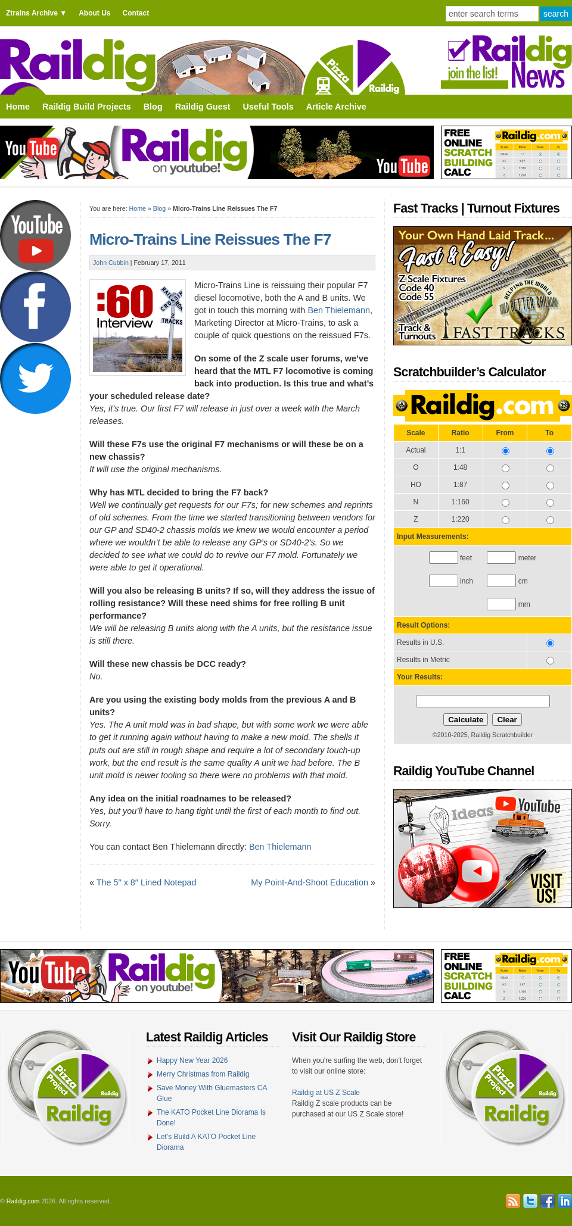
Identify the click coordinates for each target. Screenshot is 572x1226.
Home (18, 106)
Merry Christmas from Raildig (203, 1074)
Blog (153, 106)
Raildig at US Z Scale (326, 1092)
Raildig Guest (203, 106)
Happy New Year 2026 (192, 1060)
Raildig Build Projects (86, 106)
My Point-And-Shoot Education (309, 882)
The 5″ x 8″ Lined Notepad (147, 882)
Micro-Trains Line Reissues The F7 (210, 239)
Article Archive (336, 106)
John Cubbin (111, 262)
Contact (135, 13)
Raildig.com (23, 1201)
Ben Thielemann (338, 310)
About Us (94, 13)
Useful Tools (268, 106)
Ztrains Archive (32, 13)
